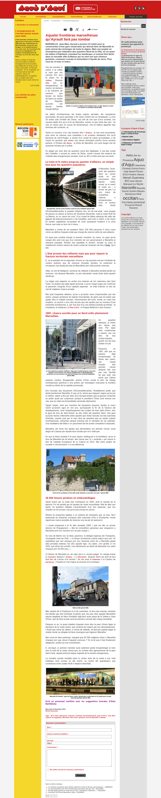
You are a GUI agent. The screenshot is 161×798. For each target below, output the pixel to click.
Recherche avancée (128, 29)
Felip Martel (129, 171)
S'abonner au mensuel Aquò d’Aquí (131, 143)
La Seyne (138, 182)
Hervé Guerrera (133, 176)
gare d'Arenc (102, 716)
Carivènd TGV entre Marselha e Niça (60, 792)
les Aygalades (57, 717)
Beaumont (63, 716)
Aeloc (129, 155)
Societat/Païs (41, 17)
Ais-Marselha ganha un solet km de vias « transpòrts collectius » (70, 790)
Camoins (71, 716)
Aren (108, 245)
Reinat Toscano (135, 204)
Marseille (65, 717)
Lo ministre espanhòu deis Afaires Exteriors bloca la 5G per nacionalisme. (73, 787)
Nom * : (49, 727)
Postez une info (135, 17)
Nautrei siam (127, 137)
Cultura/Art (112, 17)
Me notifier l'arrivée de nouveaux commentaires (67, 770)
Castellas (79, 716)
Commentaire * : (52, 747)
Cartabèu (19, 20)
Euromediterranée (89, 716)
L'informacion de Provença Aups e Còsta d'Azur (133, 133)
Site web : (50, 741)
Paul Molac (127, 200)
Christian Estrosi (130, 168)
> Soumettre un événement (26, 25)
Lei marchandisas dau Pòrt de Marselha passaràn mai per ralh (69, 789)
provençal (139, 200)
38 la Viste (55, 716)
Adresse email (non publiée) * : (58, 734)
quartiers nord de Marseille (87, 717)
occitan (130, 196)
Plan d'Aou (73, 717)
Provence (130, 203)
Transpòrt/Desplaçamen (71, 21)
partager (92, 29)
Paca (140, 197)
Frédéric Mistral (136, 173)
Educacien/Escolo (94, 17)
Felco (141, 168)
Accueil (23, 17)
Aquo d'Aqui (133, 161)
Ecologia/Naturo (58, 17)
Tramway (101, 717)
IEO (127, 179)
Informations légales (130, 140)
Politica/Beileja (76, 17)
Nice (138, 192)
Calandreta (139, 165)
